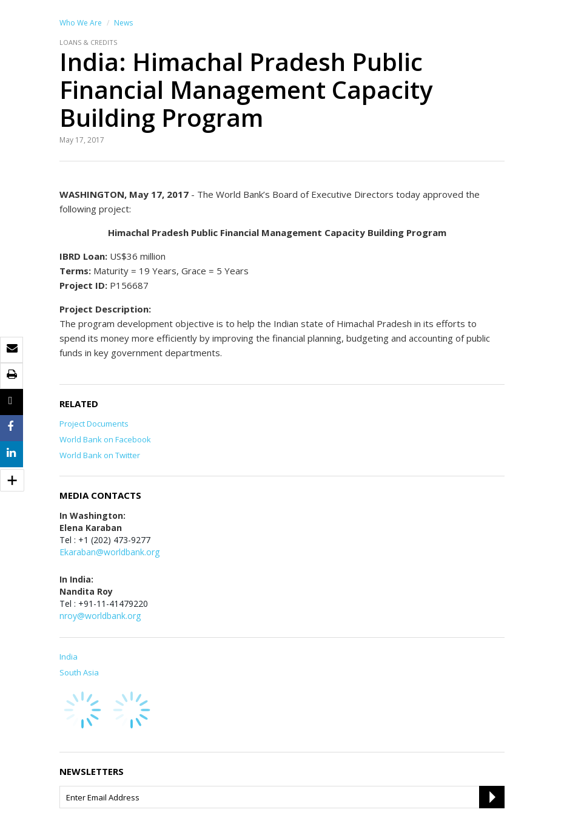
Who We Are (80, 23)
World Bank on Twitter (99, 455)
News (123, 23)
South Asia (79, 672)
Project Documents (94, 423)
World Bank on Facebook (105, 439)
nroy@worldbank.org (100, 615)
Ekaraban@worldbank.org (109, 552)
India (68, 656)
